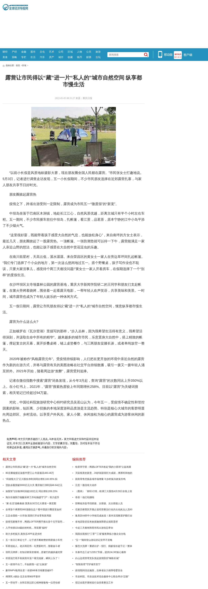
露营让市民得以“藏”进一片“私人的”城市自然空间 (31, 466)
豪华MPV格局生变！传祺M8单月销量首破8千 (29, 570)
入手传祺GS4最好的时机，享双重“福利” (26, 527)
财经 (5, 51)
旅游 (98, 51)
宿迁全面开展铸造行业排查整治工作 (94, 582)
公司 (60, 51)
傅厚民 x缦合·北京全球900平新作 (23, 576)
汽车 (42, 57)
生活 (33, 57)
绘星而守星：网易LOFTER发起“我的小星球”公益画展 (103, 466)
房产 (51, 57)
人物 (79, 51)
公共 (88, 51)
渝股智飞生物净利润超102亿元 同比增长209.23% (31, 491)
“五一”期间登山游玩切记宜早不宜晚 (93, 540)
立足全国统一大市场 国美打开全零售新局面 (28, 515)
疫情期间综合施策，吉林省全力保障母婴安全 (99, 570)
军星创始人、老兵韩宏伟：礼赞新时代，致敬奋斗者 (33, 546)
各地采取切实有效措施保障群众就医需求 (96, 521)
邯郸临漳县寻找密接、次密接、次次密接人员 (99, 503)
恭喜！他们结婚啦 (84, 497)
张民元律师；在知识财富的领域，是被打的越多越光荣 (34, 552)
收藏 (70, 57)
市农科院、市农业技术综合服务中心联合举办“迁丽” (102, 576)
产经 (14, 51)
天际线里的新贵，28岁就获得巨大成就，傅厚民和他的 (103, 473)
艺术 (51, 51)
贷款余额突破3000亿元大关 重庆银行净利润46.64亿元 (34, 485)
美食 (5, 57)
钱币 (79, 57)
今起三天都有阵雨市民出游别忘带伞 (94, 527)
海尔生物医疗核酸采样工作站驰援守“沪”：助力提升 (32, 497)
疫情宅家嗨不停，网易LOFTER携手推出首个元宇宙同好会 (36, 521)
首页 (18, 65)
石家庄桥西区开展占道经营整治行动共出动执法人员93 (103, 509)
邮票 (88, 57)
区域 (70, 51)
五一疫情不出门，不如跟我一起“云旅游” (26, 564)
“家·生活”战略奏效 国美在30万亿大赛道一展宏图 (31, 503)
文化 (42, 51)
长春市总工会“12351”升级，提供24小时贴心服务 (100, 552)
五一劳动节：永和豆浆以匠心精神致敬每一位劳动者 (33, 582)
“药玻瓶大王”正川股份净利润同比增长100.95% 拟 (31, 479)
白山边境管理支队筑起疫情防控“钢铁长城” (97, 558)
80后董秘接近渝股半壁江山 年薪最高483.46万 (30, 473)
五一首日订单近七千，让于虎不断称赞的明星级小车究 (34, 540)
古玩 (98, 57)
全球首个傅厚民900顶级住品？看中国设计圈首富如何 (34, 509)
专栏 (23, 57)
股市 (33, 51)
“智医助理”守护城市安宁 (87, 564)
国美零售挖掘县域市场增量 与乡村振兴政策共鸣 (100, 479)
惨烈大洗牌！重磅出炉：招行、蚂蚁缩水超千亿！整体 (103, 546)
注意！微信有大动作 (86, 485)
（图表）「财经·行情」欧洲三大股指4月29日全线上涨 (103, 491)
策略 (14, 57)
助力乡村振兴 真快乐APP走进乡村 (24, 533)
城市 (60, 57)
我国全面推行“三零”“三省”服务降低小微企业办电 (100, 533)
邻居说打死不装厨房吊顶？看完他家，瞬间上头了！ (33, 558)
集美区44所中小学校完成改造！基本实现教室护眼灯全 (103, 515)
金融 (23, 51)
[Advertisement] (117, 23)
